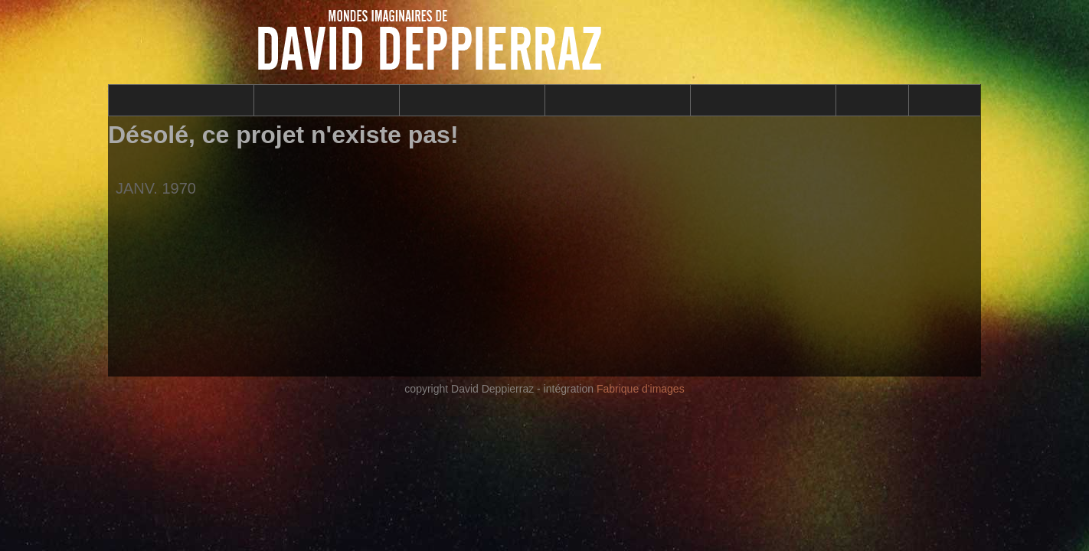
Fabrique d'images (641, 389)
